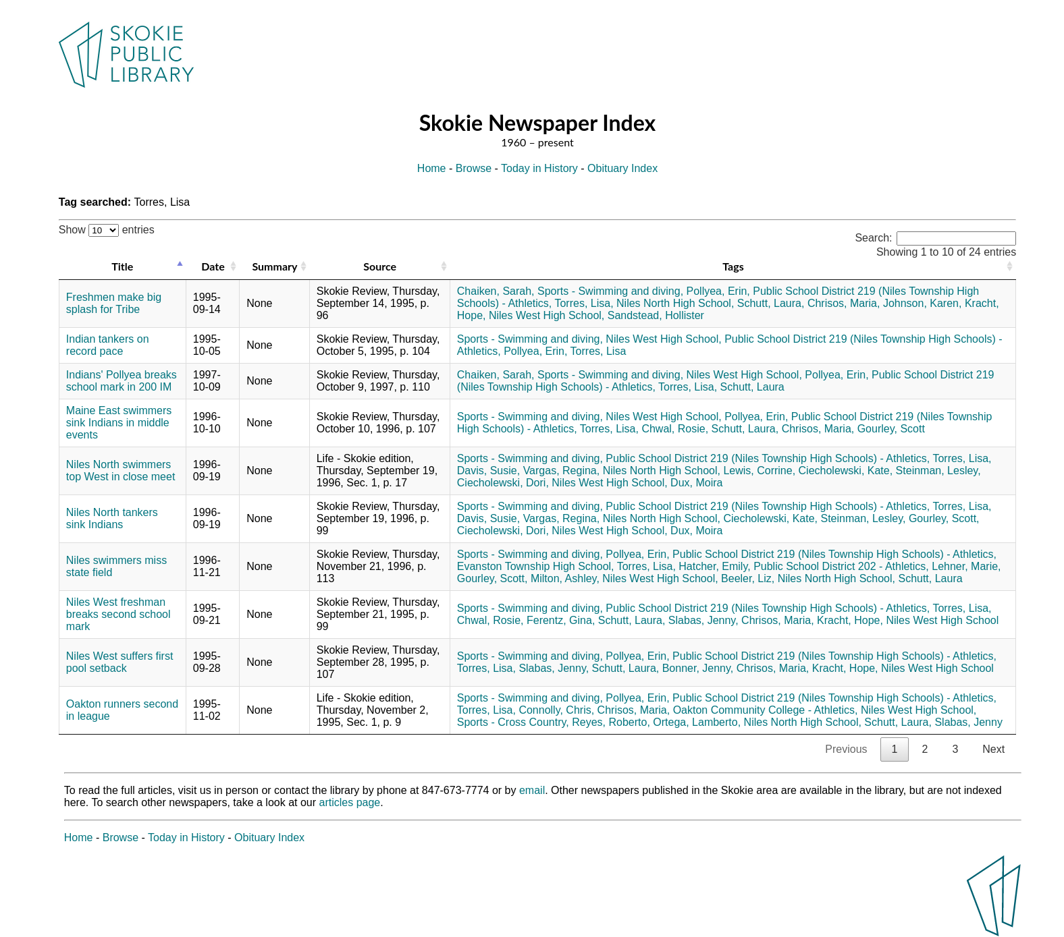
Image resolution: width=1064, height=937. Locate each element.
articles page (350, 802)
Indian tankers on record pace (107, 345)
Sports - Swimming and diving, (610, 291)
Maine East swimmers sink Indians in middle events (118, 423)
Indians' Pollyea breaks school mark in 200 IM (121, 381)
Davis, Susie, (488, 470)
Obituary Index (622, 168)
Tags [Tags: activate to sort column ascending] (732, 266)
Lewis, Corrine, (759, 470)
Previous (846, 749)
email (532, 790)
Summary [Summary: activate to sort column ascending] (274, 266)
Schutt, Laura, (771, 303)
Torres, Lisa (598, 351)
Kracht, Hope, (850, 620)
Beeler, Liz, (747, 578)
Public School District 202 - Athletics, (841, 566)
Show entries (107, 229)
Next (993, 749)
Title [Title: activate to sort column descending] (122, 266)
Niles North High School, (675, 303)
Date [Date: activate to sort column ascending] (212, 266)
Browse (473, 168)
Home (431, 168)
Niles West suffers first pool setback (120, 662)
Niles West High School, (546, 315)
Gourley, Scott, (944, 518)
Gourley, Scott (891, 428)
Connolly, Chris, (556, 710)
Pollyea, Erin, (718, 291)
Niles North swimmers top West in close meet (121, 470)
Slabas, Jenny (968, 722)
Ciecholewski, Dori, (503, 482)
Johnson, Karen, (922, 303)
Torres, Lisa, (583, 303)
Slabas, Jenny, (703, 620)
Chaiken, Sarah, (496, 291)
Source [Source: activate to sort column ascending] (379, 266)
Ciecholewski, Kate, (846, 470)
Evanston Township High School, (535, 566)
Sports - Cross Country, (513, 722)
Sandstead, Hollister (656, 315)
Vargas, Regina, (561, 470)
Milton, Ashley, (565, 578)
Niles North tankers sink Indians (112, 518)
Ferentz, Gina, (561, 620)
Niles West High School (942, 620)
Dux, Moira (696, 482)
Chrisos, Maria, (843, 303)
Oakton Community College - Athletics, (765, 710)
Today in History (539, 168)
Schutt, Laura (752, 387)
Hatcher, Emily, (714, 566)
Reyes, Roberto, (611, 722)
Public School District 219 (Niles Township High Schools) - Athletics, (768, 458)
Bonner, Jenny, (698, 668)
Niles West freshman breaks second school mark (118, 614)
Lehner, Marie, (966, 566)
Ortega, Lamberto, (697, 722)
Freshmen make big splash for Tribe (113, 303)
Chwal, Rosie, (674, 428)
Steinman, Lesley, (938, 470)
